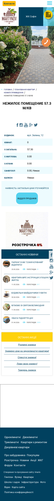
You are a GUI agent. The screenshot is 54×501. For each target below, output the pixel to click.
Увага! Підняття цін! (22, 318)
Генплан (8, 477)
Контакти (19, 465)
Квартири (28, 477)
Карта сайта (18, 487)
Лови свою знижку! (27, 363)
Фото (43, 482)
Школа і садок (12, 482)
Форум (8, 465)
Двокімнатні (30, 437)
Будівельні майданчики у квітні (29, 293)
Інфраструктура (30, 482)
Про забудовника (14, 455)
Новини (24, 460)
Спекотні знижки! (27, 357)
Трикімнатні (11, 442)
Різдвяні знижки (27, 344)
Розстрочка (11, 460)
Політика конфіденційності (18, 492)
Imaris (37, 472)
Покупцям (33, 455)
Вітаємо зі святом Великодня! (28, 305)
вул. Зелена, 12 (35, 135)
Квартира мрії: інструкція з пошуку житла (31, 278)
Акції (33, 460)
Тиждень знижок (27, 370)
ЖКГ (40, 460)
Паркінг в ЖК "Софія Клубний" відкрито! (27, 263)
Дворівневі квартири (16, 447)
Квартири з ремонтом (34, 442)
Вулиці (18, 477)
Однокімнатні (12, 437)
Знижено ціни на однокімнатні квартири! (27, 351)
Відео (7, 487)
